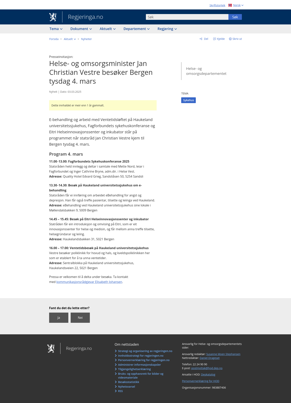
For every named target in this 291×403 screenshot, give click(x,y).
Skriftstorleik (217, 5)
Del (205, 39)
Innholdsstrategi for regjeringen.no (140, 355)
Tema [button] (55, 28)
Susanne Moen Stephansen (223, 354)
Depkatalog (208, 374)
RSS (120, 391)
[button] (70, 39)
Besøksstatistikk (128, 382)
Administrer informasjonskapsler (139, 364)
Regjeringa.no (82, 17)
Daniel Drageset (210, 358)
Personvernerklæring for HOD (200, 381)
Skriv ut (237, 39)
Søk (235, 17)
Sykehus (188, 100)
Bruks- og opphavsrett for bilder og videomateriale (140, 375)
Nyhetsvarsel (126, 386)
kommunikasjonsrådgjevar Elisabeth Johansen (89, 282)
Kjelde (220, 39)
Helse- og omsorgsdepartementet (206, 71)
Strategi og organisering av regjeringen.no (145, 351)
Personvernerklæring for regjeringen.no (143, 360)
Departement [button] (135, 28)
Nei (80, 317)
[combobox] (187, 17)
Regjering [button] (166, 28)
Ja (58, 317)
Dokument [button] (79, 28)
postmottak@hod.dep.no (206, 368)
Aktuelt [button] (106, 28)
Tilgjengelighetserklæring (134, 369)
